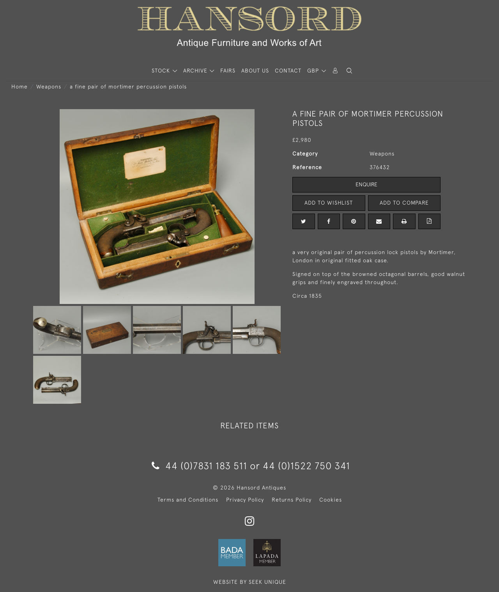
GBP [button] (314, 70)
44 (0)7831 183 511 (199, 465)
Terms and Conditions (187, 500)
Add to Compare (404, 203)
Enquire (366, 184)
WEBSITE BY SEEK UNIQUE (249, 582)
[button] (349, 71)
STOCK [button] (162, 70)
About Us (255, 70)
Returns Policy (291, 500)
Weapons (48, 86)
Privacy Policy (245, 500)
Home (19, 86)
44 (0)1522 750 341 (306, 465)
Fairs (227, 70)
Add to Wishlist (328, 203)
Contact (288, 70)
